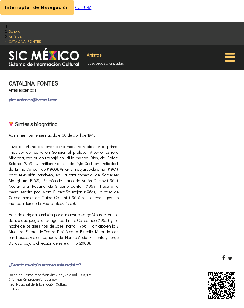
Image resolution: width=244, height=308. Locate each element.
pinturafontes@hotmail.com (33, 100)
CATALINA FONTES (25, 41)
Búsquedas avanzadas (105, 63)
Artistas (15, 36)
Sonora (14, 30)
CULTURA (83, 7)
